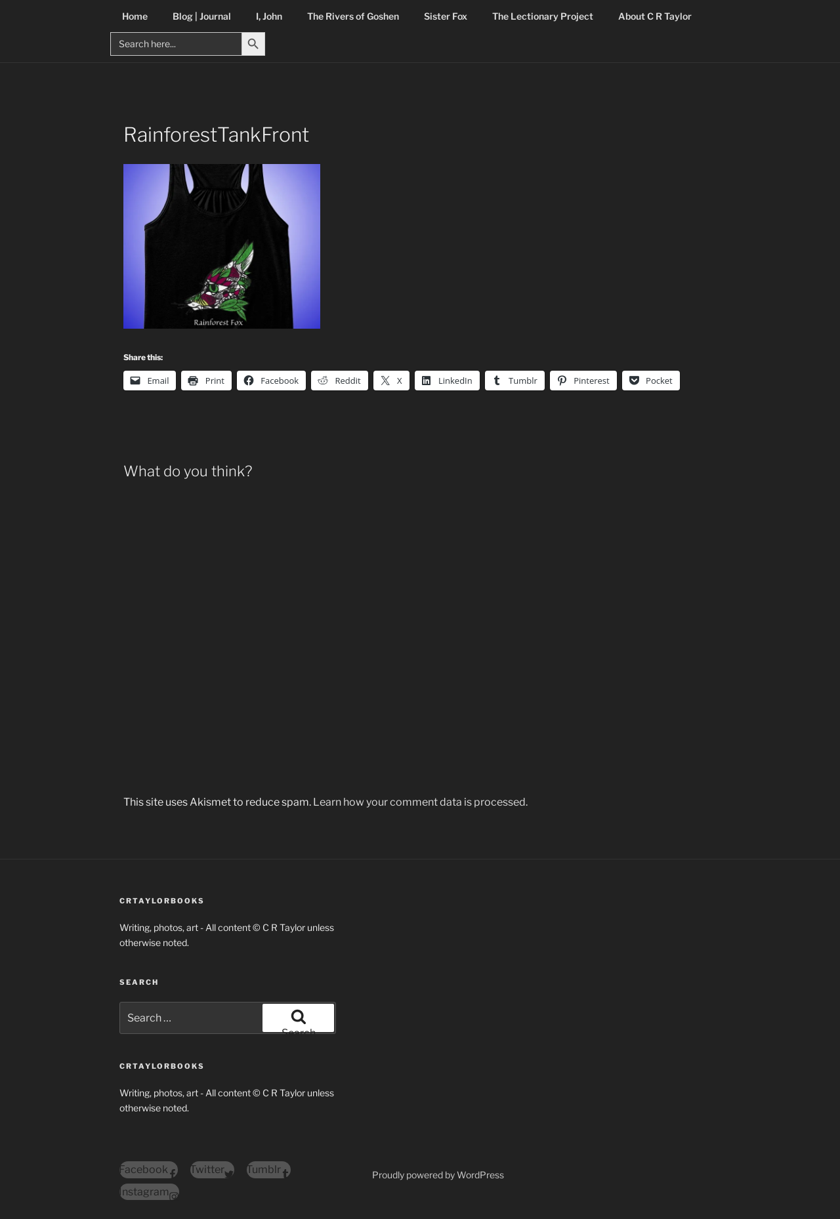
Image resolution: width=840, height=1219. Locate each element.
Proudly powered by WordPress (438, 1174)
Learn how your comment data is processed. (420, 802)
